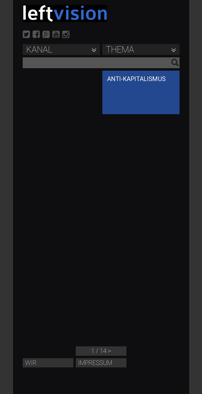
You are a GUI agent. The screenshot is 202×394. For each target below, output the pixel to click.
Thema (120, 50)
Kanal (39, 50)
